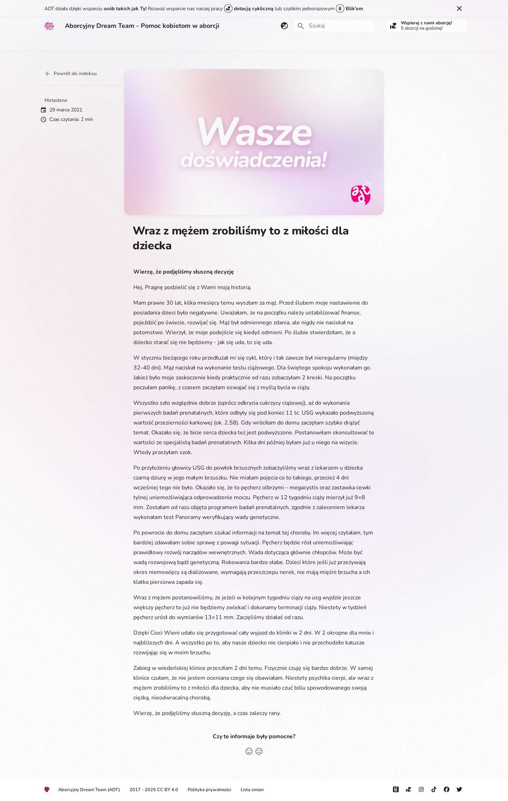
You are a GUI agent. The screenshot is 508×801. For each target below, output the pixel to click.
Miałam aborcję (89, 43)
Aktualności (257, 43)
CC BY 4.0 (167, 790)
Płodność (126, 43)
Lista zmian (252, 790)
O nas (285, 43)
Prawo (226, 43)
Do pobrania (342, 43)
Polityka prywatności (209, 790)
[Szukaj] (334, 26)
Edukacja (200, 43)
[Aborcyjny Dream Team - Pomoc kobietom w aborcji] (49, 26)
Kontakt (310, 43)
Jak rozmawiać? (163, 43)
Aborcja (53, 43)
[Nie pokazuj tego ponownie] (459, 8)
